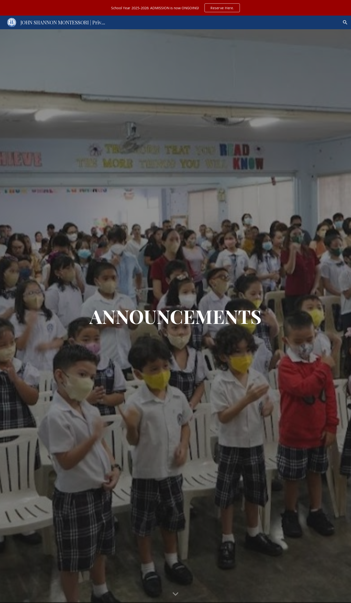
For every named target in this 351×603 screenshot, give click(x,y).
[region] (175, 8)
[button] (345, 22)
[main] (175, 316)
